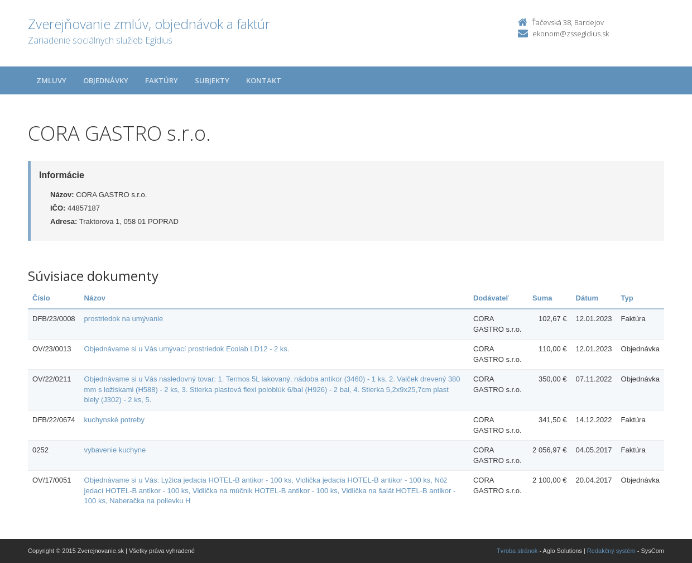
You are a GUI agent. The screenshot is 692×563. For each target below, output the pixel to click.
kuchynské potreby (114, 420)
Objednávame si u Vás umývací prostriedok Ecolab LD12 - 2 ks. (187, 349)
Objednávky (105, 80)
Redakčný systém (611, 550)
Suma (542, 298)
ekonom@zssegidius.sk (570, 33)
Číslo (41, 298)
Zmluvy (51, 80)
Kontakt (263, 80)
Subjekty (212, 80)
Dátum (587, 298)
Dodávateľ (491, 298)
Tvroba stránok (517, 550)
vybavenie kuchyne (115, 450)
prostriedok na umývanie (124, 318)
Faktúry (161, 80)
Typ (627, 298)
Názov (94, 298)
